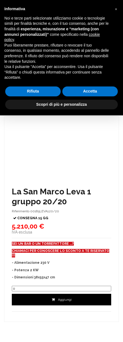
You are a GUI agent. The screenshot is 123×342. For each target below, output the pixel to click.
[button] (115, 8)
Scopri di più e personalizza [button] (61, 104)
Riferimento (20, 211)
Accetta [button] (90, 91)
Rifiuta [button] (33, 91)
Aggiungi (61, 300)
